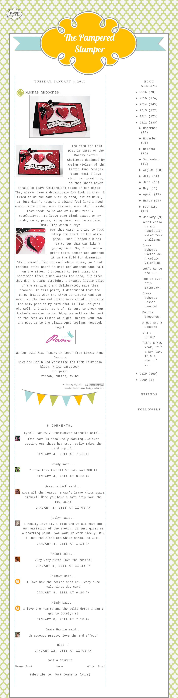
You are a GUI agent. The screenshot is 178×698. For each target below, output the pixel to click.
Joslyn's (93, 304)
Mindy (56, 602)
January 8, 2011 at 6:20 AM (63, 592)
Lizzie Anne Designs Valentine (88, 388)
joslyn (56, 518)
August (149, 170)
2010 (144, 374)
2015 (144, 98)
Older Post (96, 666)
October (149, 149)
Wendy (56, 464)
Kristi (56, 554)
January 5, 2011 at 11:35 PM (63, 566)
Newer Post (24, 666)
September (151, 159)
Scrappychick (56, 486)
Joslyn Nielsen (79, 164)
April (148, 194)
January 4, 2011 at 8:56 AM (63, 476)
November (150, 138)
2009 (144, 380)
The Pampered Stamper (89, 43)
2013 (144, 110)
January (150, 217)
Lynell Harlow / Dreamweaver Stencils (56, 433)
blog (62, 313)
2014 (144, 104)
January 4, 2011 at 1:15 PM (63, 544)
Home (59, 666)
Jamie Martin (56, 629)
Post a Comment (59, 660)
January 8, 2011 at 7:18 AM (63, 619)
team (34, 318)
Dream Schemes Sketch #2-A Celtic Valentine (152, 254)
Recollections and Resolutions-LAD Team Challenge (152, 231)
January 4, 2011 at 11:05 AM (63, 507)
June (147, 182)
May (146, 188)
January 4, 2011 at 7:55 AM (63, 454)
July (147, 176)
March (148, 200)
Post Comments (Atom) (72, 674)
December (150, 128)
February (150, 207)
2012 (144, 116)
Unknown (56, 576)
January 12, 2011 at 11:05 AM (63, 651)
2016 (144, 92)
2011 (144, 122)
